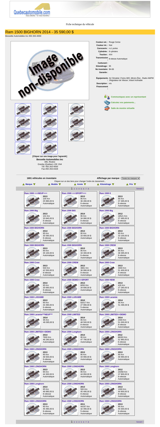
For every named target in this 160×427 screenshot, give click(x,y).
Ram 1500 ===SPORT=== (74, 193)
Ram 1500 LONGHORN (110, 332)
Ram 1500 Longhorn (72, 332)
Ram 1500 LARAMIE (34, 297)
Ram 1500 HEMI (107, 280)
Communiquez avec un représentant (128, 97)
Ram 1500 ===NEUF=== (36, 193)
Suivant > (140, 189)
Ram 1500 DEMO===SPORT (75, 280)
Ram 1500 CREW (108, 245)
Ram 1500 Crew (32, 262)
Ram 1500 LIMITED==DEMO (113, 314)
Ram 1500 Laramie (108, 297)
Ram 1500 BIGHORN (34, 228)
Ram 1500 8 (105, 193)
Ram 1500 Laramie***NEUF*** (39, 314)
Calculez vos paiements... (123, 102)
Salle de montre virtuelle (123, 108)
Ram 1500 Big (31, 210)
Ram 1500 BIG (69, 210)
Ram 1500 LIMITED (71, 314)
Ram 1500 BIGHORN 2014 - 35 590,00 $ (39, 32)
